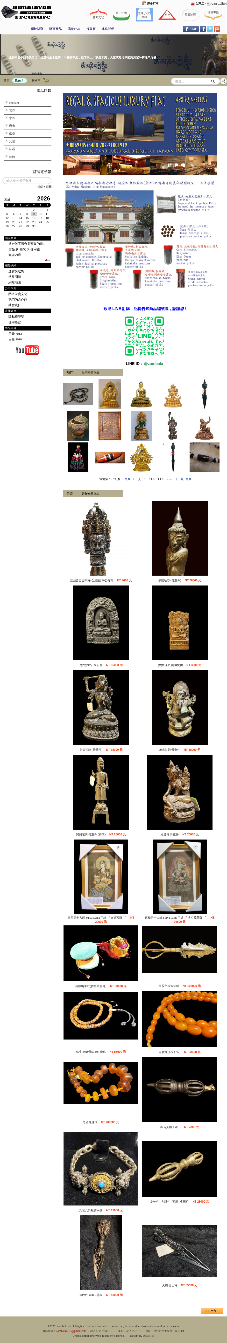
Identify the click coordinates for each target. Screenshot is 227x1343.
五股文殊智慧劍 (169, 986)
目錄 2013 (15, 334)
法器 (12, 149)
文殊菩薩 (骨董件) (90, 749)
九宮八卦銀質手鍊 (90, 1210)
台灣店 (199, 3)
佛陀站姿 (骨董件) (169, 580)
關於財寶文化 (17, 294)
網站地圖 (14, 282)
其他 (12, 141)
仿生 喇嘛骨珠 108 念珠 (91, 1052)
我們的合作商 (17, 299)
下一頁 (179, 479)
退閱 (40, 187)
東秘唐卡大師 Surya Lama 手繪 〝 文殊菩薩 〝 (97, 917)
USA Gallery (219, 3)
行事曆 (91, 29)
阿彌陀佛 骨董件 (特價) (91, 834)
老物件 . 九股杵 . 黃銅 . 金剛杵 (169, 1201)
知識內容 (14, 255)
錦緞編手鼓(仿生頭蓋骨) (90, 986)
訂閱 (48, 187)
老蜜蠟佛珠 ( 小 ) (169, 1052)
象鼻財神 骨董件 (169, 749)
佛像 (12, 133)
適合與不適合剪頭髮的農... (26, 244)
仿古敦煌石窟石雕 (90, 665)
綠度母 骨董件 (170, 834)
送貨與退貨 (16, 271)
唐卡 (12, 126)
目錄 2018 (15, 339)
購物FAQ (74, 29)
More (47, 260)
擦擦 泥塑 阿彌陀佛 (170, 665)
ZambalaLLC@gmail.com (71, 1331)
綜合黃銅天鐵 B (170, 1127)
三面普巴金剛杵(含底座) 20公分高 (91, 580)
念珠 (12, 118)
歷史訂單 (153, 3)
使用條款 (14, 322)
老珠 (12, 110)
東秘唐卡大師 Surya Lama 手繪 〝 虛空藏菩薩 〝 (176, 917)
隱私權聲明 (16, 316)
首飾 (12, 156)
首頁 (127, 479)
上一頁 (136, 479)
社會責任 (14, 305)
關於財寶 (37, 29)
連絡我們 (108, 29)
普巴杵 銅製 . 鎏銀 (90, 1295)
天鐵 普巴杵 (169, 1285)
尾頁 (189, 479)
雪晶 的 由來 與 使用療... (25, 249)
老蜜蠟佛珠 (90, 1122)
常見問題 (14, 277)
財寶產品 (55, 29)
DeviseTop (149, 1335)
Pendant (14, 102)
